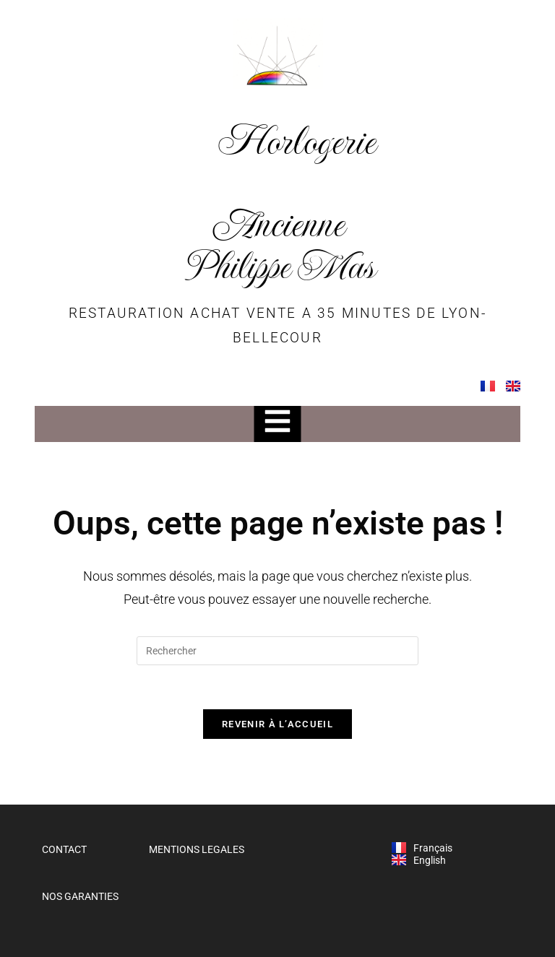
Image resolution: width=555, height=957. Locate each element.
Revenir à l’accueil (277, 724)
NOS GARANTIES (80, 897)
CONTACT (64, 849)
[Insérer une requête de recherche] (277, 650)
